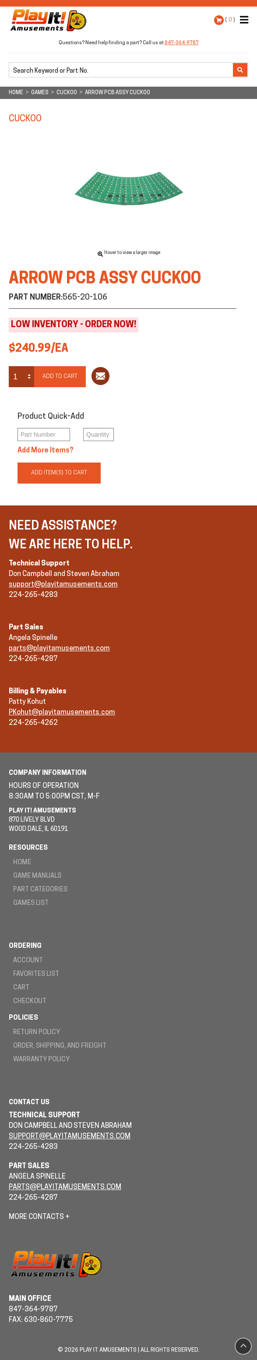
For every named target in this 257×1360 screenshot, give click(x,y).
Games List (31, 903)
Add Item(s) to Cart (59, 473)
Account (28, 960)
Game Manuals (37, 876)
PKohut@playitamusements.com (62, 712)
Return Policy (36, 1032)
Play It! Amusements (50, 20)
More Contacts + (39, 1217)
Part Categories (40, 890)
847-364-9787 (182, 43)
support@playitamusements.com (63, 584)
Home (22, 862)
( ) (230, 20)
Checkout (29, 1001)
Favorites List (36, 974)
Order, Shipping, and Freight (59, 1046)
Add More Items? (46, 450)
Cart (21, 988)
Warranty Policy (41, 1059)
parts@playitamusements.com (59, 648)
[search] (122, 70)
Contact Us (29, 1102)
